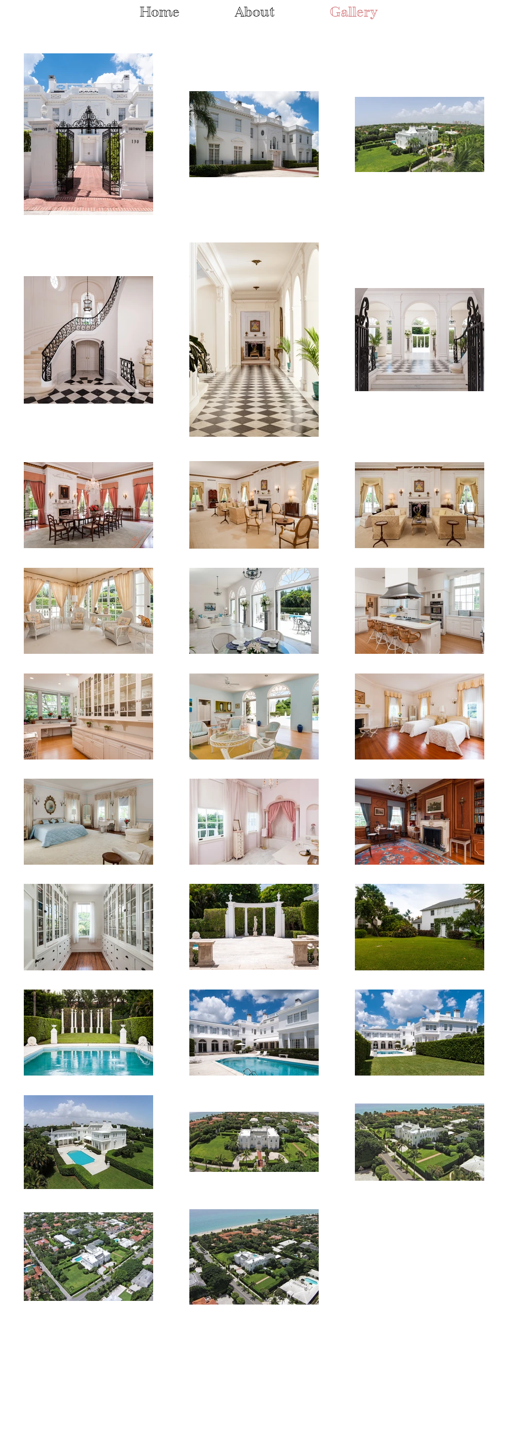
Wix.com (142, 1393)
